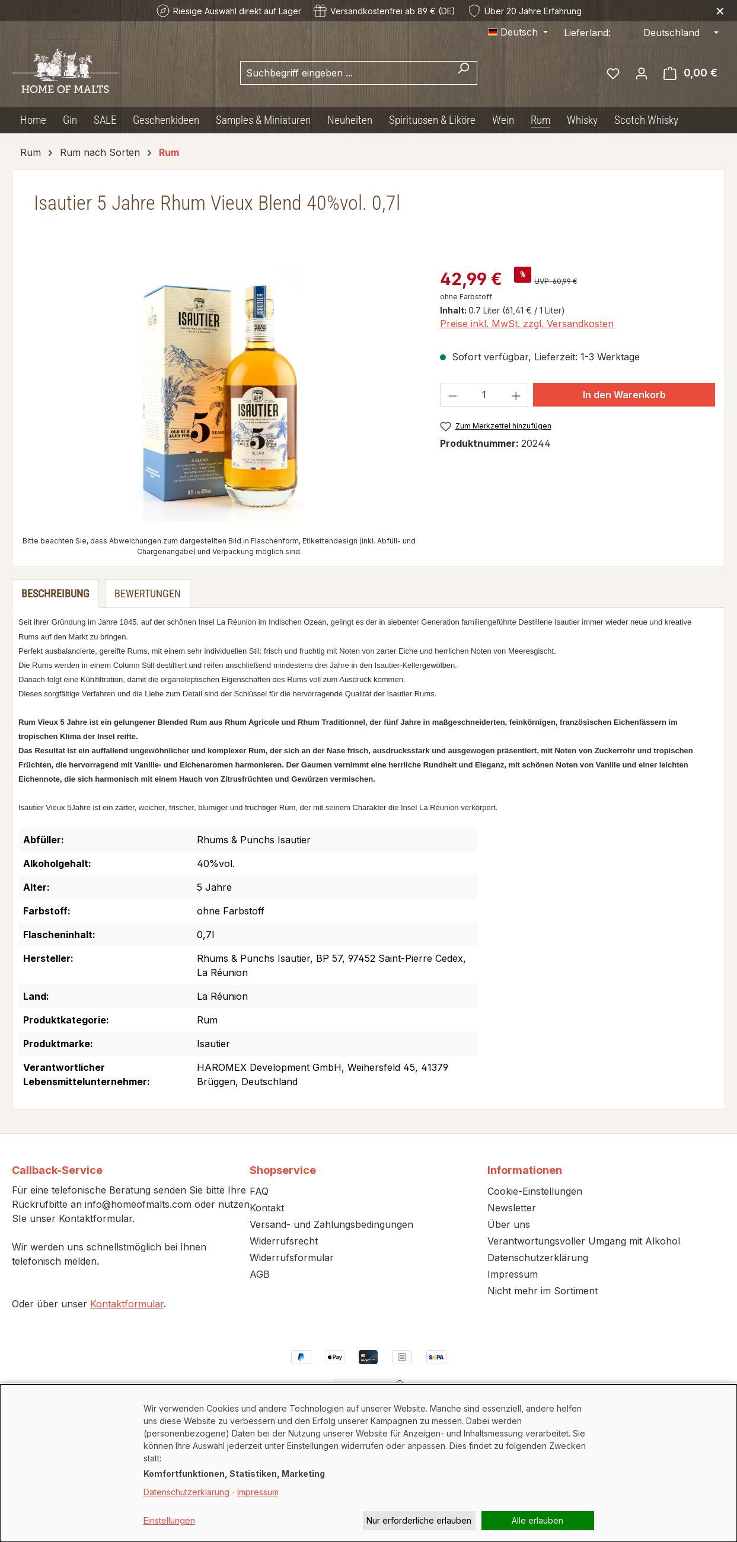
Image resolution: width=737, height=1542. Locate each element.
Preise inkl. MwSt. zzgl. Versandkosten (527, 323)
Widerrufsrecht (284, 1241)
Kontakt (267, 1208)
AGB (260, 1274)
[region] (219, 394)
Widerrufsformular (292, 1257)
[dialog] (368, 1463)
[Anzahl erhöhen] (516, 395)
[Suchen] (463, 73)
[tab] (55, 593)
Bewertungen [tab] (147, 593)
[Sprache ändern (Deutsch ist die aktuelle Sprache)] (517, 32)
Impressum (512, 1274)
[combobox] (345, 73)
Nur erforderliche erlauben (418, 1520)
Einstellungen (169, 1520)
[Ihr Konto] (641, 73)
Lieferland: (587, 33)
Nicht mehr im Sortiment (542, 1291)
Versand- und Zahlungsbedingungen (331, 1224)
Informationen (524, 1170)
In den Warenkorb (624, 395)
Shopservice (283, 1170)
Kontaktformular (127, 1304)
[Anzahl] (484, 395)
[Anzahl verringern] (452, 395)
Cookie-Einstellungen (534, 1191)
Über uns (508, 1224)
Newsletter (511, 1208)
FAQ (259, 1191)
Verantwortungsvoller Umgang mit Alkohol (583, 1241)
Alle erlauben (537, 1520)
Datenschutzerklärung (537, 1257)
